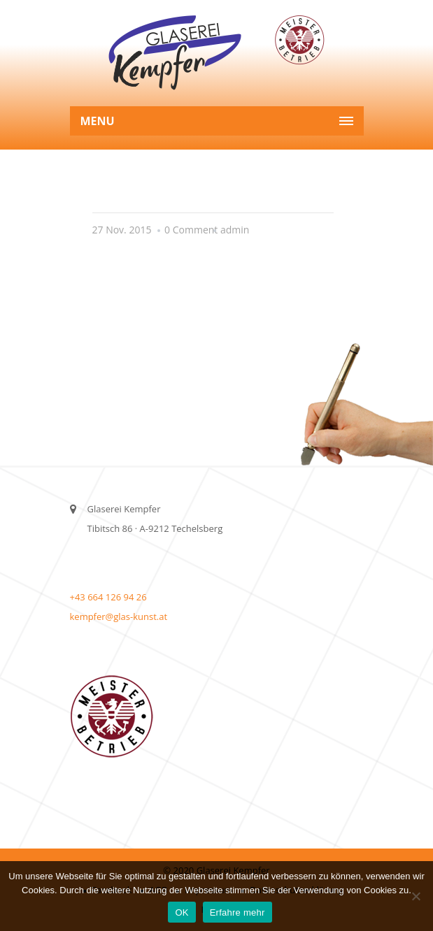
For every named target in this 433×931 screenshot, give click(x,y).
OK (181, 912)
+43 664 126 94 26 (108, 597)
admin (234, 229)
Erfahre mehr (237, 912)
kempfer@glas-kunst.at (119, 616)
